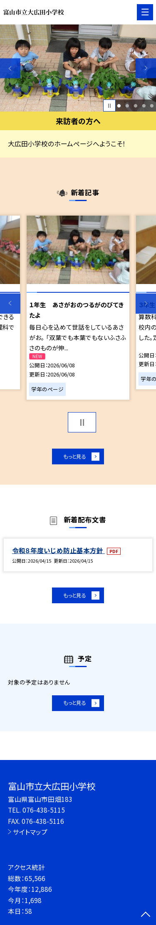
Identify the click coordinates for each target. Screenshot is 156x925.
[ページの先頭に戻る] (145, 915)
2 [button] (127, 106)
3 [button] (135, 106)
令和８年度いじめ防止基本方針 (58, 552)
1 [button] (119, 106)
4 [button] (144, 106)
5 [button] (152, 106)
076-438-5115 (43, 809)
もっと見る (74, 457)
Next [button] (146, 68)
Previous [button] (10, 68)
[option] (78, 68)
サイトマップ (30, 831)
